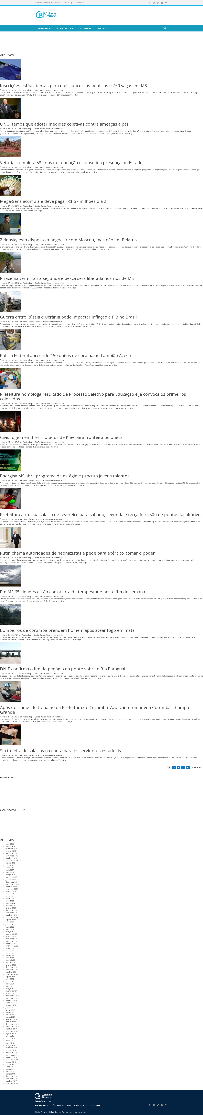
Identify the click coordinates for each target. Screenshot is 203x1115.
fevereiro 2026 (11, 849)
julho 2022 (10, 950)
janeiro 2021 (11, 993)
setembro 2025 (12, 860)
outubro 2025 (11, 858)
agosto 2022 (11, 948)
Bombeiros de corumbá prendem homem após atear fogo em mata (67, 630)
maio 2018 (10, 1069)
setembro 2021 (12, 974)
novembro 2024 (12, 884)
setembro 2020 (12, 1003)
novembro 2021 (12, 969)
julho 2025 (10, 865)
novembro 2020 (12, 998)
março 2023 (10, 931)
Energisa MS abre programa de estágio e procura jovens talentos (64, 476)
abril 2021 (10, 986)
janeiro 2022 (11, 965)
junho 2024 (10, 896)
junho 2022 (10, 953)
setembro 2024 (12, 889)
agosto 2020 (11, 1005)
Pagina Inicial (44, 28)
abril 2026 (10, 844)
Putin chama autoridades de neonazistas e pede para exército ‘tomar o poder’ (77, 553)
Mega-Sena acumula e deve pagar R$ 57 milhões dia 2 (53, 201)
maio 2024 (10, 898)
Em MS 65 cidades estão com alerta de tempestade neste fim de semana (72, 592)
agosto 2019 (11, 1033)
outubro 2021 (11, 972)
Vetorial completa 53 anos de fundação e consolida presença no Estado (71, 162)
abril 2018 (10, 1071)
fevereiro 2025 (11, 877)
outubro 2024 (11, 886)
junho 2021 (10, 981)
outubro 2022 (11, 943)
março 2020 (10, 1017)
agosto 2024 (11, 891)
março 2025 (10, 875)
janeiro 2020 (11, 1022)
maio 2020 (10, 1012)
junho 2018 (10, 1067)
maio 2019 (10, 1041)
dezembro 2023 (12, 910)
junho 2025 (10, 867)
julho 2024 (10, 894)
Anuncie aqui (68, 3)
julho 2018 (10, 1064)
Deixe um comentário (54, 90)
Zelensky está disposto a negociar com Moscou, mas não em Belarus (68, 240)
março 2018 (10, 1074)
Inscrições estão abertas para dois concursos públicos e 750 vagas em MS (73, 85)
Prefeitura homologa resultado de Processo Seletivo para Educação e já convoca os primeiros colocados (93, 396)
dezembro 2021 (12, 967)
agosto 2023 (11, 920)
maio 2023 (10, 927)
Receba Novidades (52, 3)
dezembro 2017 (12, 1076)
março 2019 (10, 1045)
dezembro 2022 (12, 939)
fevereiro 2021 (11, 991)
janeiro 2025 (11, 879)
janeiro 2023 (11, 936)
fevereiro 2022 (11, 962)
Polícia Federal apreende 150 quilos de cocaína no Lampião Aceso (65, 355)
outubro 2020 (11, 1000)
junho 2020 (10, 1010)
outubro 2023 (11, 915)
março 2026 (10, 846)
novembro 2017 (12, 1078)
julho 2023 (10, 922)
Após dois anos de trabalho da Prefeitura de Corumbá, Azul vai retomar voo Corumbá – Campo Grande (94, 709)
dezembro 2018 (12, 1052)
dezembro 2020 (12, 995)
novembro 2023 (12, 913)
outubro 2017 (11, 1081)
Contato (79, 3)
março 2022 (10, 960)
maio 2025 (10, 870)
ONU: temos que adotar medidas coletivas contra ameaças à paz (64, 124)
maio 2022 (10, 955)
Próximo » (196, 767)
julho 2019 (10, 1036)
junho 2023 (10, 924)
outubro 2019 (11, 1029)
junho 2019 (10, 1038)
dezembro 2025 (12, 853)
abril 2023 (10, 929)
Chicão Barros (39, 90)
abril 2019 (10, 1043)
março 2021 (10, 988)
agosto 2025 (11, 863)
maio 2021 (10, 984)
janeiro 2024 (11, 908)
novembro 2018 (12, 1055)
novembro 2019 (12, 1026)
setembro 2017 (12, 1083)
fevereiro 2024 (11, 905)
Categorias (85, 28)
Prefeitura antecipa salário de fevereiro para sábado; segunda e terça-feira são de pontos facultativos (101, 514)
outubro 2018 (11, 1057)
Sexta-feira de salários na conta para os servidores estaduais (60, 750)
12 (188, 767)
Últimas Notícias (65, 28)
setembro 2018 (12, 1059)
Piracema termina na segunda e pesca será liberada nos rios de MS (67, 278)
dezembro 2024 (12, 882)
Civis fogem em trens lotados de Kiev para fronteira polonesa (61, 437)
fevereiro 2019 (11, 1048)
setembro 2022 (12, 946)
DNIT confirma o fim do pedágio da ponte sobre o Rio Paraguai (62, 669)
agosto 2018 (11, 1062)
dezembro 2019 (12, 1024)
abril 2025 (10, 872)
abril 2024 (10, 901)
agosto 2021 (11, 977)
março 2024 (10, 903)
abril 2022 (10, 958)
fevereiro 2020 (11, 1019)
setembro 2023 (12, 917)
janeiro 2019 (11, 1050)
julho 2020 (10, 1007)
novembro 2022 (12, 941)
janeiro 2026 (11, 851)
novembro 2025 (12, 856)
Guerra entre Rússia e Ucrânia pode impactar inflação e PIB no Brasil (68, 317)
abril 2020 (10, 1014)
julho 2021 (10, 979)
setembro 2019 (12, 1031)
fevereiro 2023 (11, 934)
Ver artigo (74, 95)
